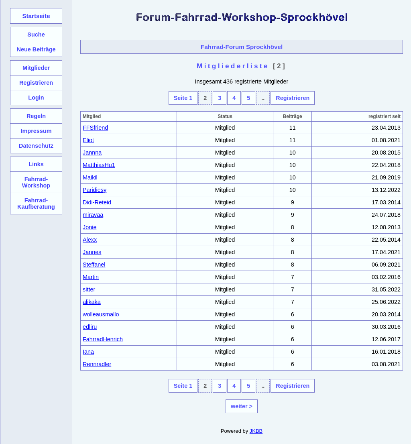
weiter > (241, 406)
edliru (90, 327)
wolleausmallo (101, 314)
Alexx (90, 239)
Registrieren (292, 98)
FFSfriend (95, 127)
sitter (89, 289)
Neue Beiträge (35, 49)
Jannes (92, 252)
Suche (36, 34)
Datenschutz (36, 146)
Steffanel (94, 264)
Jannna (92, 152)
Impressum (35, 131)
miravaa (93, 215)
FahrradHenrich (103, 339)
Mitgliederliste (233, 66)
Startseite (36, 15)
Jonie (89, 227)
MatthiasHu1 (99, 165)
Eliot (88, 140)
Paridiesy (94, 190)
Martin (91, 277)
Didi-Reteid (97, 202)
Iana (88, 351)
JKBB (256, 431)
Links (36, 164)
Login (36, 97)
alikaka (92, 302)
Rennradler (97, 364)
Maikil (90, 177)
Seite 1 (183, 98)
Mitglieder (36, 68)
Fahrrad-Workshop (36, 182)
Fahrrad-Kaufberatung (36, 203)
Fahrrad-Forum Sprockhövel (242, 46)
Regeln (36, 116)
